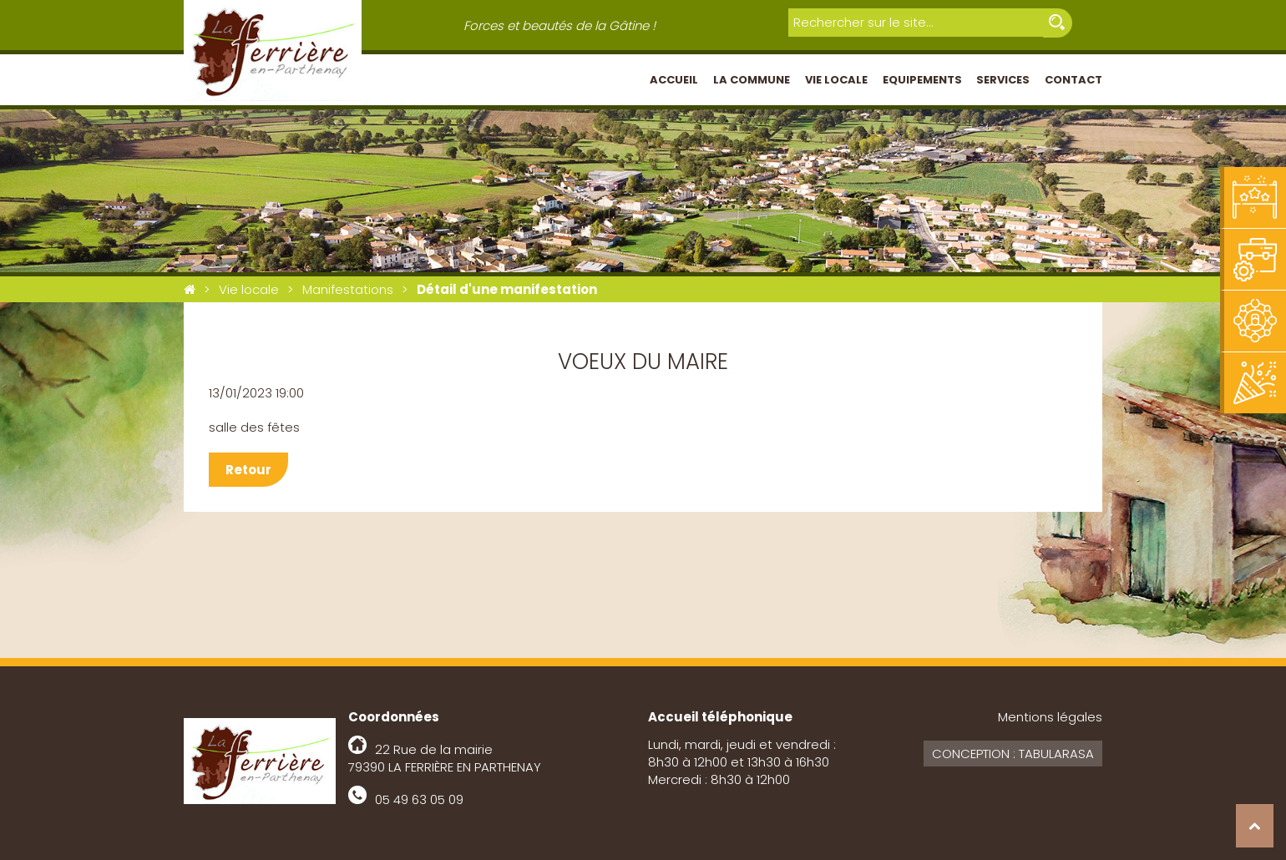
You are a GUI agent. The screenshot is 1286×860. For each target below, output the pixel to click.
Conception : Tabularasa (1013, 753)
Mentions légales (1050, 717)
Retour (248, 469)
